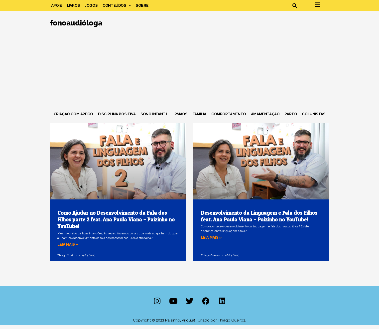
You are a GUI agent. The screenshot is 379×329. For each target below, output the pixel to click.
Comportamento (228, 118)
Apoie (56, 7)
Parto (290, 118)
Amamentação (265, 118)
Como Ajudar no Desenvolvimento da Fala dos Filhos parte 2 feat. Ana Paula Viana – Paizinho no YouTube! (116, 224)
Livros (73, 7)
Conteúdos (117, 7)
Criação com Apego (73, 118)
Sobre (142, 7)
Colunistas (313, 118)
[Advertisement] (189, 75)
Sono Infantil (154, 118)
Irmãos (180, 118)
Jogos (91, 7)
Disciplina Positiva (116, 118)
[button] (295, 7)
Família (199, 118)
